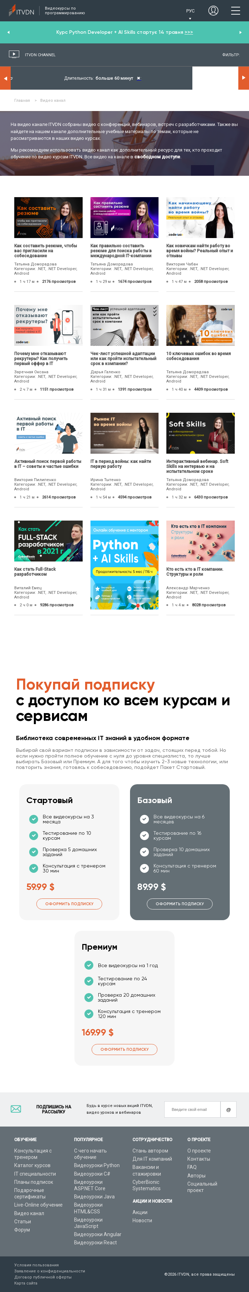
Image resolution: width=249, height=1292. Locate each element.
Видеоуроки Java (94, 1196)
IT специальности (35, 1174)
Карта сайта (25, 1283)
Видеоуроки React (95, 1242)
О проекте (199, 1151)
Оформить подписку (69, 904)
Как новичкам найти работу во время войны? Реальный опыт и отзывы (199, 250)
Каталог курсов (32, 1165)
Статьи (22, 1221)
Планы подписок (33, 1182)
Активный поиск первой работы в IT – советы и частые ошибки (47, 464)
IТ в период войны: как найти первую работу (120, 464)
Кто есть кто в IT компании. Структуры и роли (194, 572)
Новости (142, 1220)
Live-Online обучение (38, 1205)
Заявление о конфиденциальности (49, 1271)
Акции (140, 1212)
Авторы (196, 1175)
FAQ (192, 1167)
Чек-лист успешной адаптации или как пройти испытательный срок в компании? (123, 358)
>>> (189, 32)
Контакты (198, 1159)
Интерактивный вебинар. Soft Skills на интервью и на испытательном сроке (197, 466)
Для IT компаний (152, 1159)
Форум (22, 1230)
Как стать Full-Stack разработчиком (35, 572)
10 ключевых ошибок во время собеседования (198, 356)
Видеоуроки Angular (97, 1234)
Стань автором (150, 1151)
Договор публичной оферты (43, 1277)
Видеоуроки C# (92, 1174)
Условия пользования (36, 1265)
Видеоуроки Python (97, 1165)
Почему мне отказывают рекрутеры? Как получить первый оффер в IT (41, 358)
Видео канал (29, 1213)
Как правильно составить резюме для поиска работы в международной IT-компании (121, 250)
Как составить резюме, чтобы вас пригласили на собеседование (45, 250)
